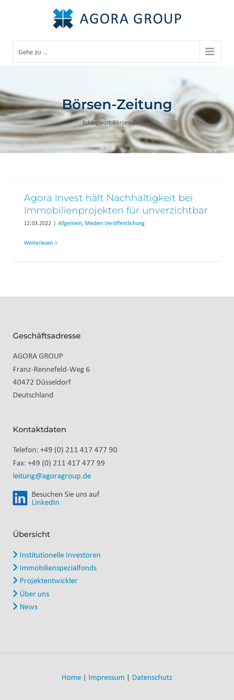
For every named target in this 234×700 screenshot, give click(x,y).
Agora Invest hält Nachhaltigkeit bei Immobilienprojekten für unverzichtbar (116, 204)
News (25, 606)
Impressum (106, 677)
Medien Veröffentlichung (115, 223)
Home (71, 677)
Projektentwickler (45, 580)
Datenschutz (152, 677)
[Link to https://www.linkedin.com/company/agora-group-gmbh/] (20, 498)
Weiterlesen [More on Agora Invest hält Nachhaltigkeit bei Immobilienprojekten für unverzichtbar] (38, 243)
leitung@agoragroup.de (52, 475)
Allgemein (70, 223)
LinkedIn (45, 502)
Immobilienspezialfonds (55, 567)
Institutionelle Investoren (57, 554)
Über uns (31, 593)
